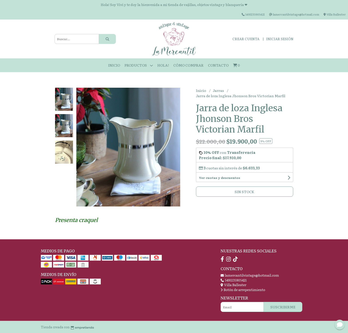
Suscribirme (283, 306)
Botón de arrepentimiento (243, 289)
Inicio (114, 65)
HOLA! (163, 65)
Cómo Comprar (188, 65)
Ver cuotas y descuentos (219, 177)
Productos (139, 65)
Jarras (219, 90)
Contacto (218, 65)
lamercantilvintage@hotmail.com (250, 275)
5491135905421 (234, 280)
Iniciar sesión (279, 38)
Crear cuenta (245, 38)
